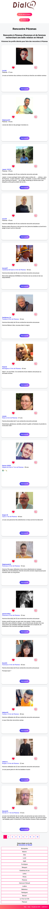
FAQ (25, 907)
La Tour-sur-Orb (24, 899)
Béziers (24, 852)
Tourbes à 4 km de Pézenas (10, 319)
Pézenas (24, 880)
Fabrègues (24, 892)
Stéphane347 (6, 120)
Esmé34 (4, 663)
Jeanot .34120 (6, 169)
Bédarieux (25, 889)
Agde (24, 861)
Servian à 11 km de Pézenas (10, 813)
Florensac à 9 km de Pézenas (11, 566)
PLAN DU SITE (36, 907)
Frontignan (24, 864)
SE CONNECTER (24, 20)
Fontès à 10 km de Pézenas (10, 714)
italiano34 (5, 712)
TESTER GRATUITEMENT (24, 14)
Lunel (24, 858)
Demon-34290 (6, 465)
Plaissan (24, 902)
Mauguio (24, 867)
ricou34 (4, 219)
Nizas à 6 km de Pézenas (9, 418)
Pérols (24, 877)
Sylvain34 (5, 811)
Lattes (24, 873)
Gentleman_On (6, 317)
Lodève (24, 886)
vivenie (4, 416)
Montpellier (24, 848)
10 (37, 837)
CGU (29, 907)
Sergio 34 (5, 515)
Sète (24, 855)
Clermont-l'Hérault (24, 883)
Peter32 (4, 367)
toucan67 (5, 268)
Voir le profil (24, 89)
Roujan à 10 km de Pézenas (10, 763)
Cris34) (4, 71)
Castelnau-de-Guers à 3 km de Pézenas (14, 270)
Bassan (24, 895)
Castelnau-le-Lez (24, 870)
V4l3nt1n (5, 762)
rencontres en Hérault (25, 845)
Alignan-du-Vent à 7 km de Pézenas (12, 467)
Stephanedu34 (6, 564)
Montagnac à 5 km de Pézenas (11, 368)
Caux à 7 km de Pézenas (9, 516)
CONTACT (45, 907)
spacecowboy (6, 614)
